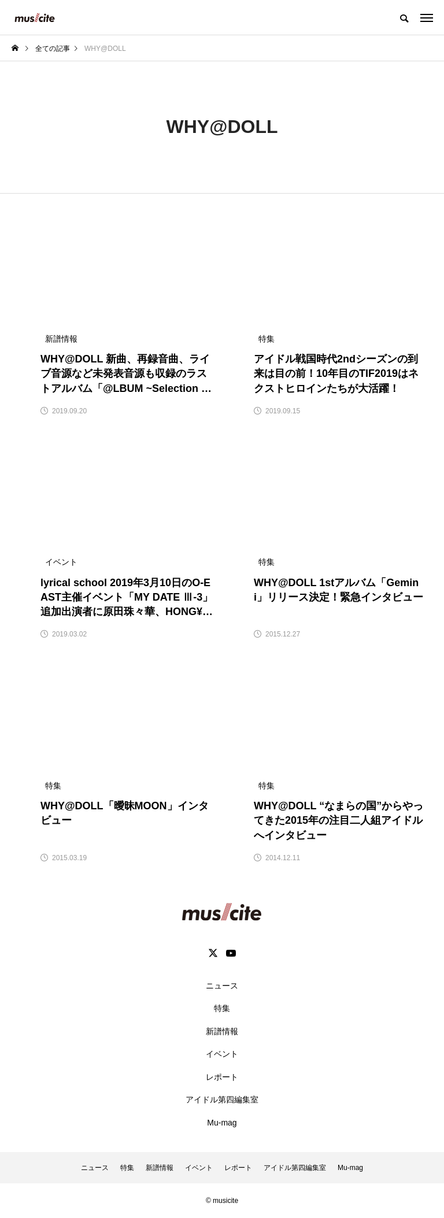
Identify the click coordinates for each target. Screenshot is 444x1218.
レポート (222, 1077)
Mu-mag (221, 1122)
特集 (222, 1008)
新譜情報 (222, 1031)
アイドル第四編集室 (222, 1099)
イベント (222, 1053)
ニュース (222, 985)
